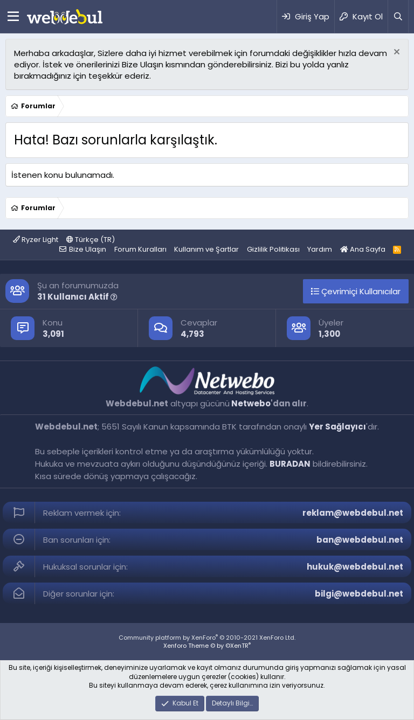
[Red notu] (395, 53)
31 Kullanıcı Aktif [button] (77, 296)
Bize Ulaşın (87, 249)
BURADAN (290, 463)
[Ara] (398, 16)
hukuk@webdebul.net (355, 566)
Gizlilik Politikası (273, 249)
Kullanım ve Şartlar (206, 249)
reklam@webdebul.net (352, 512)
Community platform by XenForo (207, 637)
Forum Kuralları (140, 249)
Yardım (319, 249)
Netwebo (251, 403)
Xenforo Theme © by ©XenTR (207, 645)
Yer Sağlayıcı (337, 426)
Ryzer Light (35, 239)
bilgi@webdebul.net (359, 593)
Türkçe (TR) (90, 239)
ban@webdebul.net (359, 539)
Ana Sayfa (362, 249)
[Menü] (13, 17)
